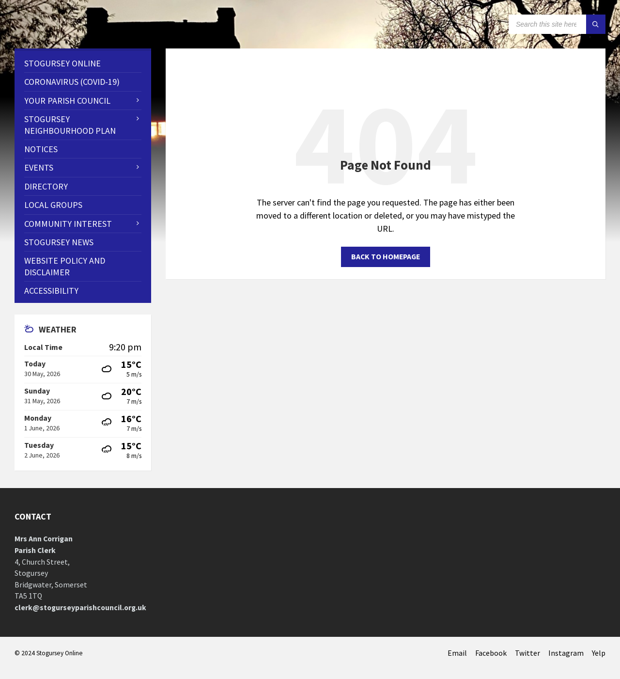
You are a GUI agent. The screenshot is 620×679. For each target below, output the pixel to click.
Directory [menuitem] (46, 186)
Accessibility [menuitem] (51, 290)
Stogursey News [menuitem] (58, 242)
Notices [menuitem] (41, 149)
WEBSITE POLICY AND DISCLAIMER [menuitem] (64, 266)
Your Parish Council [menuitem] (67, 100)
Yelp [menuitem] (598, 653)
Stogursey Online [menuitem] (62, 63)
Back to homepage (385, 256)
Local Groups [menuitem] (53, 204)
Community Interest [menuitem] (68, 223)
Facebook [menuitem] (491, 653)
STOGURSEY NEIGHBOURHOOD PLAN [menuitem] (70, 124)
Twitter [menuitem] (527, 653)
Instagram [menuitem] (566, 653)
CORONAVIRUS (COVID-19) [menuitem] (72, 81)
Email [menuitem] (457, 653)
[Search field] (557, 24)
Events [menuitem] (38, 167)
